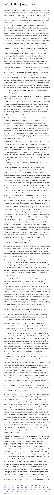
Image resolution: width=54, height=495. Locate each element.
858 (33, 491)
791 (18, 489)
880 (12, 491)
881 (36, 485)
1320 (13, 489)
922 (35, 487)
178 (4, 489)
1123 (8, 491)
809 (13, 487)
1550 (45, 485)
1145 (38, 491)
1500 (31, 485)
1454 (31, 487)
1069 (18, 485)
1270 (26, 487)
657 (35, 489)
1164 (22, 485)
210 (9, 493)
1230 (5, 493)
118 (9, 487)
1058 (40, 485)
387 (29, 491)
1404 (16, 491)
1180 (21, 491)
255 (22, 489)
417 (43, 487)
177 (47, 487)
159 (39, 487)
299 (22, 487)
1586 (48, 489)
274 (13, 485)
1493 (5, 485)
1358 (5, 487)
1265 (9, 489)
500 (46, 491)
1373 (39, 489)
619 (31, 489)
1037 (26, 489)
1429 (18, 487)
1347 (27, 485)
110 (42, 491)
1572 (44, 489)
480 (9, 485)
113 (25, 491)
